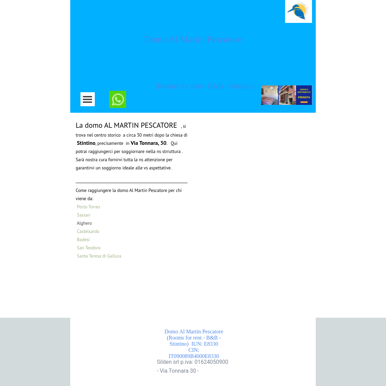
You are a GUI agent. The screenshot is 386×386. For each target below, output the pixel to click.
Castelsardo (88, 231)
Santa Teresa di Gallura (99, 256)
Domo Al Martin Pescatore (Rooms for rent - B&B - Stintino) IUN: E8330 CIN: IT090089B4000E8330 (200, 344)
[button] (117, 95)
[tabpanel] (132, 190)
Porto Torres (89, 207)
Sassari (84, 215)
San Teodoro (89, 248)
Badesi (83, 239)
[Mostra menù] (87, 99)
